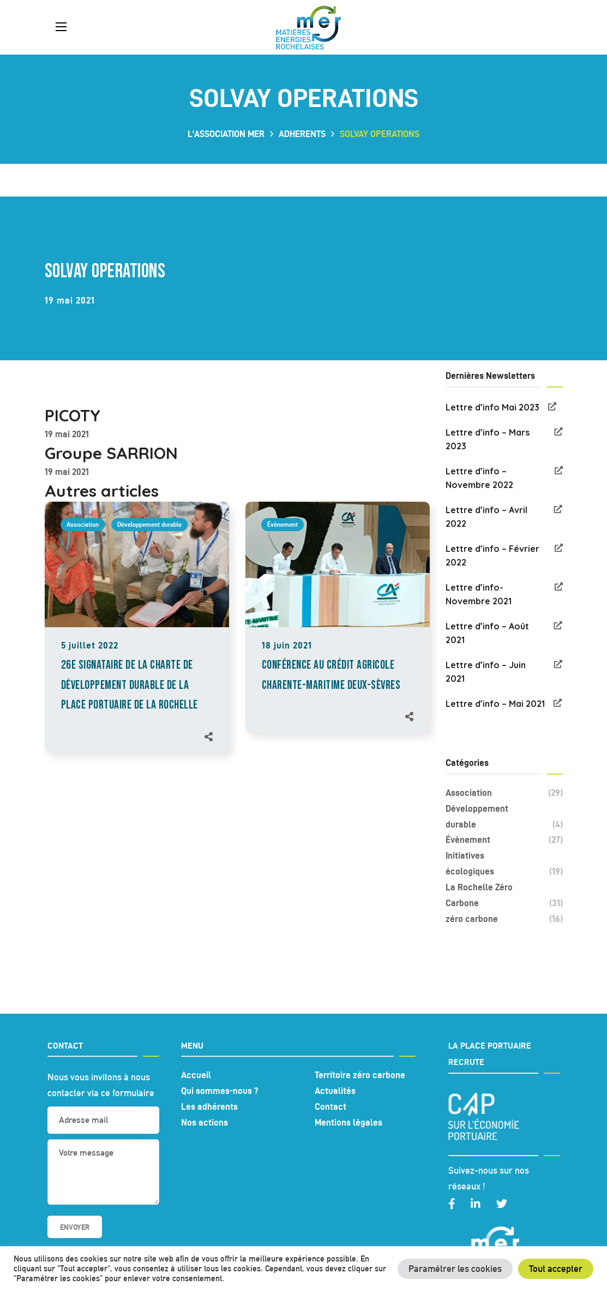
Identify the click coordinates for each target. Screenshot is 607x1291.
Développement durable (149, 524)
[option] (137, 638)
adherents (302, 134)
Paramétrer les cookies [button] (455, 1268)
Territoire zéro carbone (360, 1075)
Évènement (282, 524)
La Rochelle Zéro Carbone (504, 896)
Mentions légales (348, 1122)
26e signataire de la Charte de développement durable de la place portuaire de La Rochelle (129, 685)
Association (83, 524)
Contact (330, 1106)
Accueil (196, 1075)
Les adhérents (209, 1106)
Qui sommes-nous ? (220, 1091)
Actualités (335, 1091)
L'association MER (226, 134)
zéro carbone (504, 919)
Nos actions (204, 1122)
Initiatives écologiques (504, 864)
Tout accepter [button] (555, 1268)
